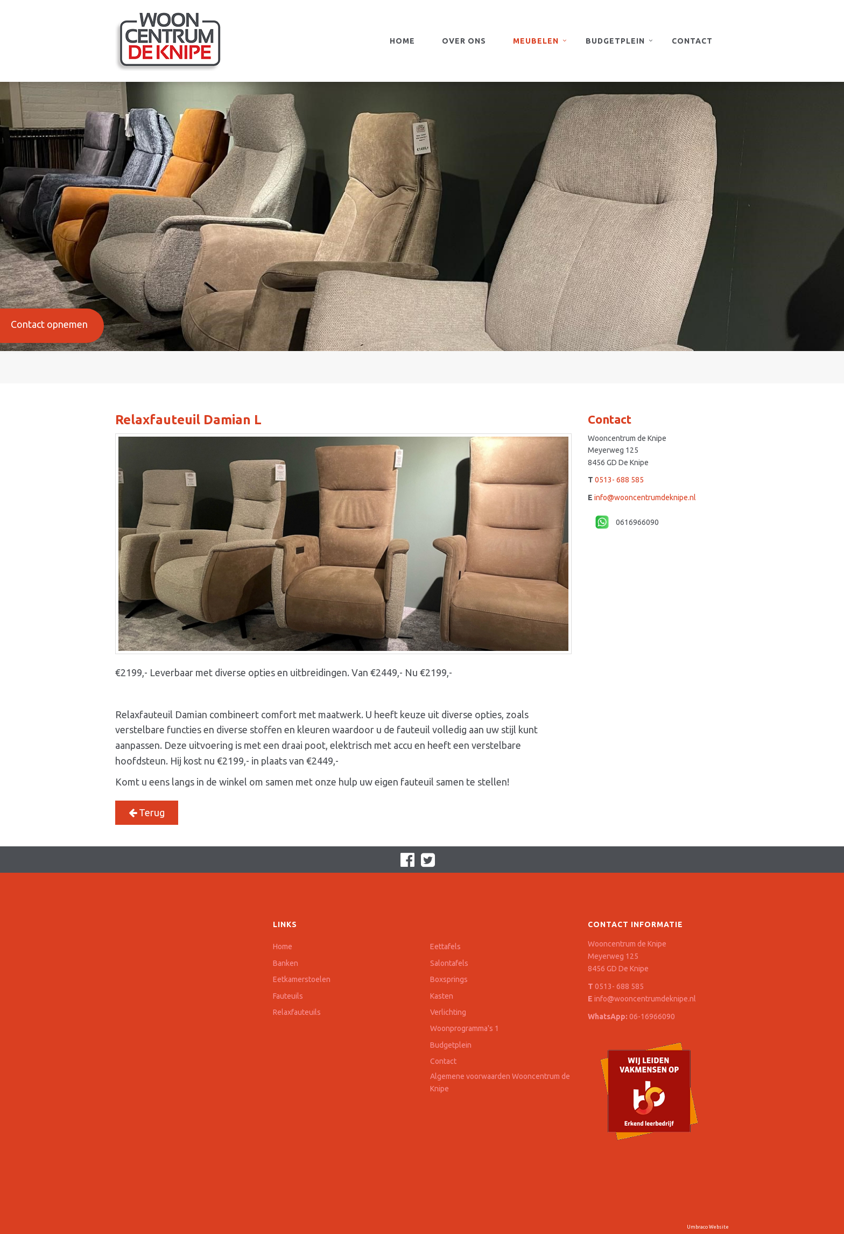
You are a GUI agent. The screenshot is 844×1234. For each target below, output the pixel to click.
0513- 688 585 (619, 479)
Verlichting (448, 1012)
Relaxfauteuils (297, 1012)
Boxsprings (449, 979)
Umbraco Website (708, 1227)
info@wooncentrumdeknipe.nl (645, 497)
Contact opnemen (49, 324)
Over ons (464, 41)
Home (402, 41)
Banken (285, 963)
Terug (147, 812)
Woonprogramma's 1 (464, 1028)
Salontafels (449, 963)
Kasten (441, 996)
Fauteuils (288, 996)
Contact (692, 41)
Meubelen (536, 41)
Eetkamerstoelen (301, 979)
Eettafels (445, 946)
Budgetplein (615, 41)
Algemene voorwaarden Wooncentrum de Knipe (500, 1082)
